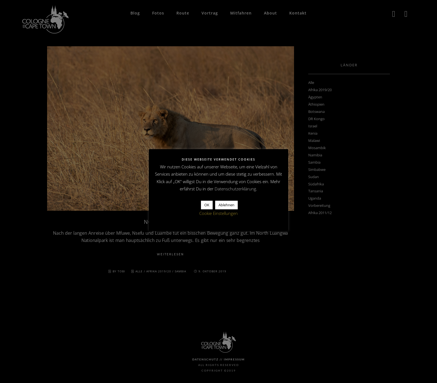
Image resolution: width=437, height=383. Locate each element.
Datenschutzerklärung (235, 189)
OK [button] (206, 204)
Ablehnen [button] (226, 204)
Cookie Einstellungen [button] (218, 213)
